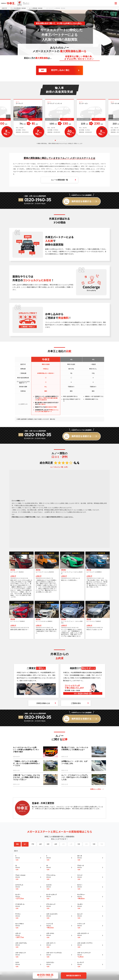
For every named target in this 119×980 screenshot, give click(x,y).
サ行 (48, 844)
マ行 (78, 844)
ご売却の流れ (80, 703)
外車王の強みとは (46, 703)
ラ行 (94, 844)
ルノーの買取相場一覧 (63, 180)
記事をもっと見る (97, 789)
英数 (17, 844)
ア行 (32, 844)
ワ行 (101, 844)
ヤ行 (86, 844)
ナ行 (63, 844)
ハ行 (71, 844)
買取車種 (12, 570)
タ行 (55, 844)
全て (25, 844)
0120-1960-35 (37, 200)
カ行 (40, 844)
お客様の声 (13, 576)
